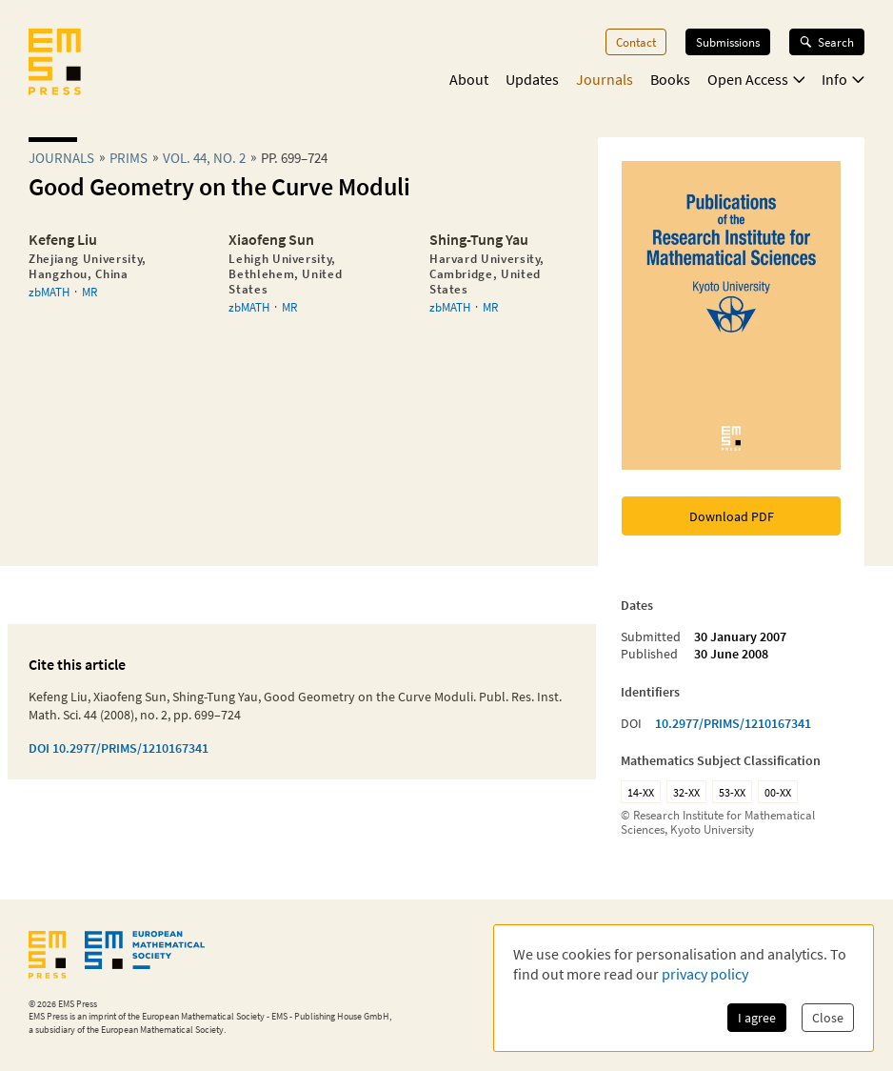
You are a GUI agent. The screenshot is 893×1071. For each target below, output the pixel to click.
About (468, 79)
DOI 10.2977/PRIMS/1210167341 (118, 748)
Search (827, 42)
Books (670, 79)
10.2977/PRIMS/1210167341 (733, 723)
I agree (757, 1017)
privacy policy (705, 973)
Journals (604, 79)
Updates (532, 79)
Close (827, 1017)
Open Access (756, 79)
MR (89, 291)
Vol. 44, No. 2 (204, 158)
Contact (636, 42)
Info (843, 79)
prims (128, 158)
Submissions (728, 42)
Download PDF (731, 516)
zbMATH (49, 291)
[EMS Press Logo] (55, 64)
